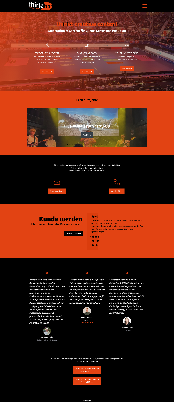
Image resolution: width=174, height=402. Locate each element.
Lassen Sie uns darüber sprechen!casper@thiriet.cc (87, 370)
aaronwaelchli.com (87, 322)
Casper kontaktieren (57, 193)
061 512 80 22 (117, 193)
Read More (87, 135)
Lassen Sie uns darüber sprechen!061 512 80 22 (87, 381)
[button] (67, 144)
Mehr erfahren (47, 73)
